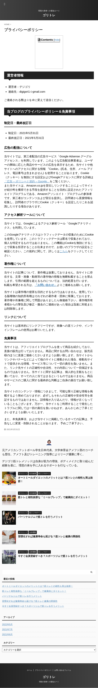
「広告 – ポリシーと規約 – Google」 (27, 181)
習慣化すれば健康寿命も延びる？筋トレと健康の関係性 (49, 536)
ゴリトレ (49, 15)
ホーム (29, 670)
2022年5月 (7, 624)
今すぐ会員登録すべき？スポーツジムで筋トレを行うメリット (53, 556)
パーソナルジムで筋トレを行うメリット (40, 517)
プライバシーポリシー (43, 670)
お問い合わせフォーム (62, 670)
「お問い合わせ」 (46, 285)
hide (56, 39)
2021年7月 (7, 629)
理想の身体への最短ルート (49, 682)
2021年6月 (7, 634)
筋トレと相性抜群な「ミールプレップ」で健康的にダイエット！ (54, 497)
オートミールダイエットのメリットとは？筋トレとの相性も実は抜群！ (37, 586)
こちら (64, 251)
